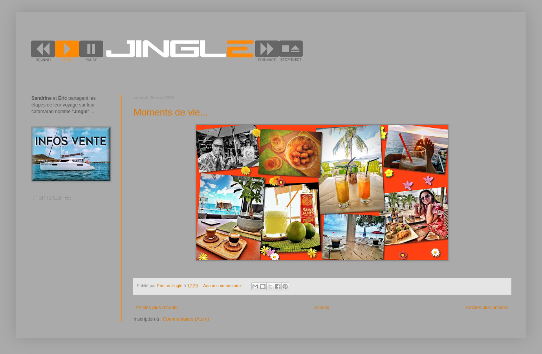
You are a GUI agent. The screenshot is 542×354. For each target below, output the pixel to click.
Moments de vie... (171, 112)
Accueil (322, 307)
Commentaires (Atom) (186, 319)
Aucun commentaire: (223, 285)
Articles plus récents (157, 307)
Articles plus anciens (487, 307)
